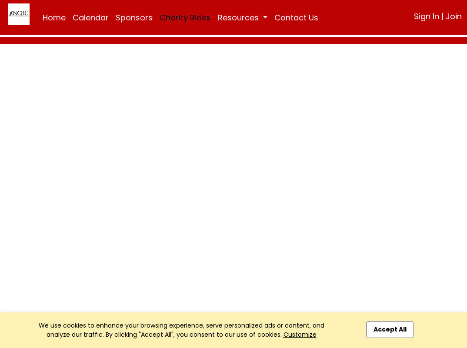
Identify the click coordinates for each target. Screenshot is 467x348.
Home (54, 17)
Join (454, 16)
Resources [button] (239, 17)
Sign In (426, 16)
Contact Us (296, 17)
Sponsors (134, 17)
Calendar (91, 17)
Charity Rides (185, 17)
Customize (300, 334)
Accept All (390, 329)
